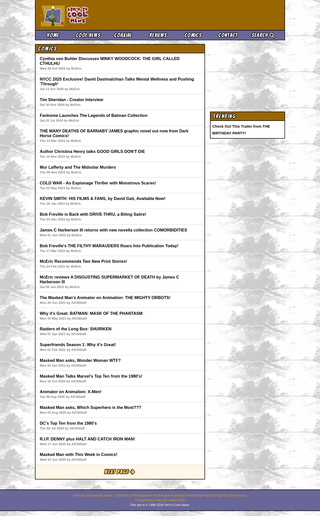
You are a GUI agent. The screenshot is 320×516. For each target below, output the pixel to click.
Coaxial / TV (110, 495)
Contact (228, 35)
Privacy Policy (154, 500)
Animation (174, 495)
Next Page (119, 472)
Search (263, 35)
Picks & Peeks (131, 495)
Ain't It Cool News (78, 15)
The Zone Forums (234, 495)
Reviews (158, 35)
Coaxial (123, 35)
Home (53, 35)
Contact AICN (175, 500)
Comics (193, 35)
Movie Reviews (154, 495)
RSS (138, 500)
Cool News (88, 35)
